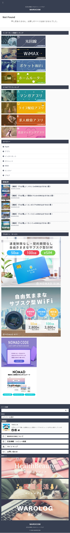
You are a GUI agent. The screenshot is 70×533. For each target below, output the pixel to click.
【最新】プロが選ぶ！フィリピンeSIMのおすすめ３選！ (32, 214)
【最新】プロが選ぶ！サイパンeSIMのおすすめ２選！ (31, 223)
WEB (7, 166)
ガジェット (9, 161)
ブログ (7, 175)
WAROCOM (35, 10)
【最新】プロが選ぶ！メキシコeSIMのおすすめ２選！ (31, 186)
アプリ (7, 151)
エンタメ (8, 170)
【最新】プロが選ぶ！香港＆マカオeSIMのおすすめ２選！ (33, 196)
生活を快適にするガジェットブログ (35, 527)
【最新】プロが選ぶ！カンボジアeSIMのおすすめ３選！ (32, 205)
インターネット (10, 156)
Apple (7, 147)
